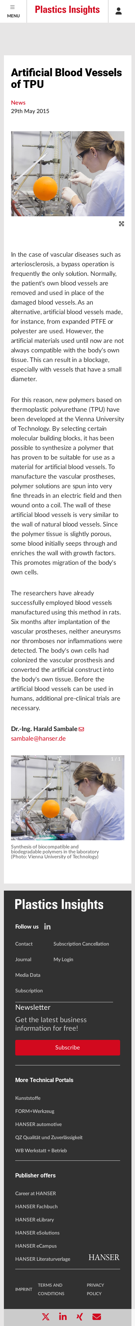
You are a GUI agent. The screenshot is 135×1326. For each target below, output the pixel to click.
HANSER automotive (38, 1124)
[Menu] (13, 11)
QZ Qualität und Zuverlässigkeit (49, 1137)
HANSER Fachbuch (36, 1206)
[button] (67, 797)
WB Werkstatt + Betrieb (41, 1150)
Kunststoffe (27, 1098)
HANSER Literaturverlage (42, 1259)
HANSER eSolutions (37, 1233)
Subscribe (67, 1048)
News (18, 103)
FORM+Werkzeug (34, 1111)
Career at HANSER (35, 1193)
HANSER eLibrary (34, 1220)
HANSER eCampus (36, 1246)
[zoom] (121, 224)
